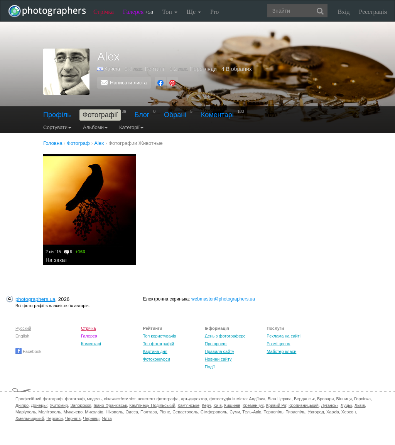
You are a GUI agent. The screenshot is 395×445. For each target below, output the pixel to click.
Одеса (131, 412)
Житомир (59, 405)
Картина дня (155, 351)
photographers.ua (35, 299)
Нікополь (114, 412)
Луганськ (329, 405)
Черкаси (54, 418)
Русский (23, 328)
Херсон (348, 412)
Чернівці (91, 418)
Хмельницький (29, 418)
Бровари (325, 398)
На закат (56, 260)
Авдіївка (257, 398)
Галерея (138, 11)
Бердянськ (304, 398)
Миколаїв (94, 412)
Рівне (164, 412)
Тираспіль (296, 412)
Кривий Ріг (276, 405)
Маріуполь (25, 412)
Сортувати (57, 127)
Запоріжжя (80, 405)
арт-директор (194, 398)
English (22, 336)
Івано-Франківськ (110, 405)
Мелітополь (50, 412)
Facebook (28, 351)
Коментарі (217, 115)
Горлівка (362, 398)
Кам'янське (189, 405)
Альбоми (95, 127)
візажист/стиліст (119, 398)
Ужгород (316, 412)
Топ (169, 11)
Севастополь (185, 412)
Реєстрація (373, 11)
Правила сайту (219, 351)
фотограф (74, 398)
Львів (359, 405)
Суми (235, 412)
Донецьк (39, 405)
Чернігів (73, 418)
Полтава (148, 412)
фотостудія (220, 398)
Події (210, 366)
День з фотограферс (225, 336)
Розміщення (278, 343)
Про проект (216, 343)
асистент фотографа (158, 398)
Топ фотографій (158, 343)
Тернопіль (274, 412)
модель (94, 398)
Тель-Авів (251, 412)
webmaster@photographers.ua (223, 299)
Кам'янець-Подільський (152, 405)
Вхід (344, 11)
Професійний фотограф (38, 398)
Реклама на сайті (283, 336)
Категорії (131, 127)
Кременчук (253, 405)
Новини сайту (218, 359)
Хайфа (112, 69)
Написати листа (128, 83)
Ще (194, 11)
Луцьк (346, 405)
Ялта (106, 418)
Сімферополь (214, 412)
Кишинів (232, 405)
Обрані (175, 115)
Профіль (57, 115)
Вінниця (344, 398)
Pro (214, 11)
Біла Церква (280, 398)
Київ (217, 405)
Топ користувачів (159, 336)
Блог (142, 115)
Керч (206, 405)
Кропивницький (304, 405)
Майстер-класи (281, 351)
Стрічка (103, 11)
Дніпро (22, 405)
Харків (332, 412)
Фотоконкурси (156, 359)
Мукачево (73, 412)
